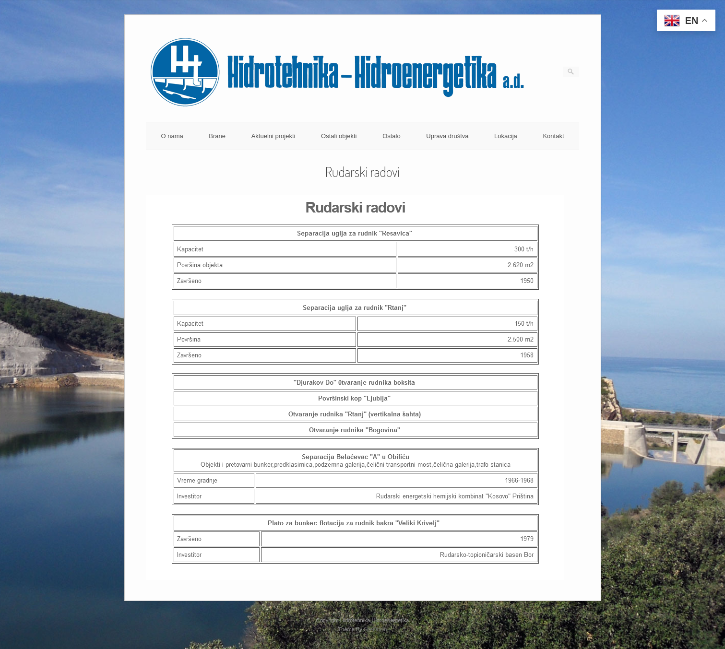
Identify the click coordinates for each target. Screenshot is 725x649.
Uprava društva (447, 136)
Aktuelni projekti (273, 136)
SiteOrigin (375, 629)
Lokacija (505, 136)
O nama (172, 136)
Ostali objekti (339, 136)
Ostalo (391, 136)
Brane (217, 136)
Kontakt (553, 136)
